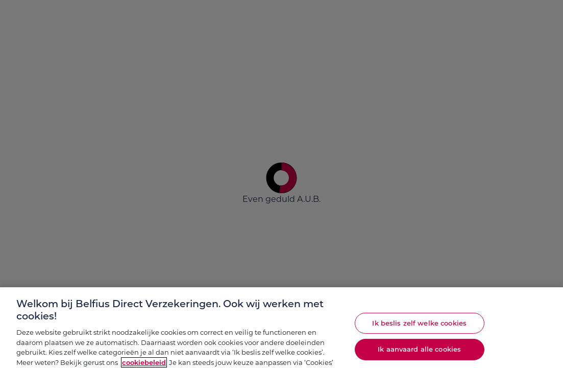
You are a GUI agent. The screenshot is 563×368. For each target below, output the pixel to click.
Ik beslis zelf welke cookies (419, 327)
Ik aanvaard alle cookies (419, 353)
